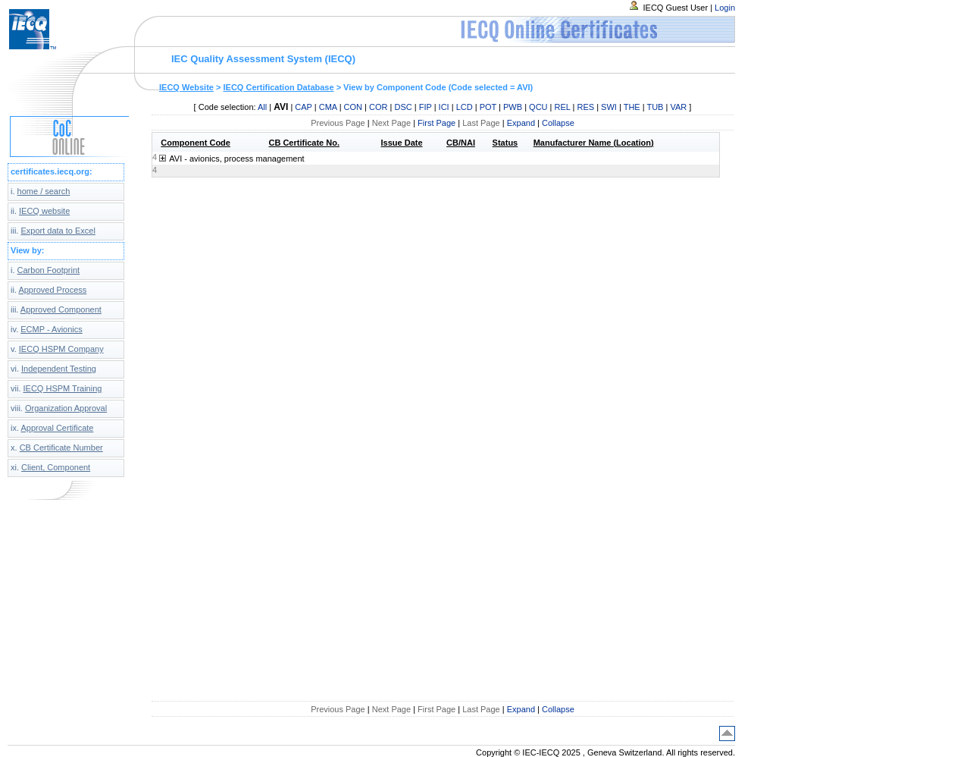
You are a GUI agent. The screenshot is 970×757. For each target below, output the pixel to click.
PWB (512, 107)
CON (353, 107)
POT (488, 107)
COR (378, 107)
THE (632, 107)
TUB (654, 107)
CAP (303, 107)
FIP (425, 107)
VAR (678, 107)
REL (563, 107)
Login (725, 7)
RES (586, 107)
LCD (464, 107)
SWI (609, 107)
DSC (402, 107)
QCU (538, 107)
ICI (444, 107)
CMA (328, 107)
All (262, 107)
